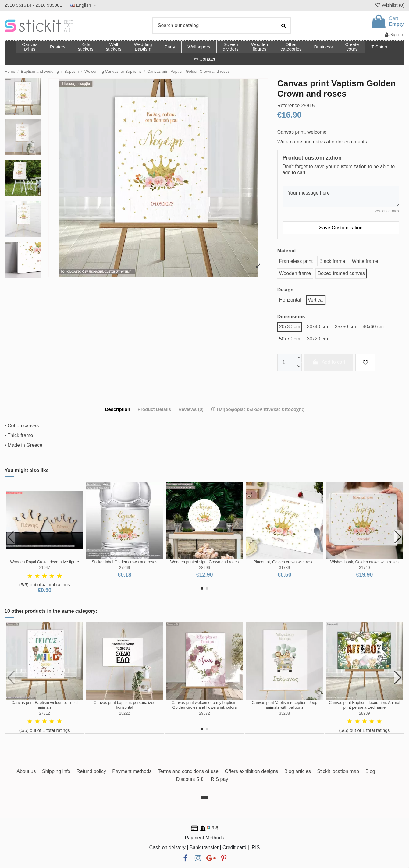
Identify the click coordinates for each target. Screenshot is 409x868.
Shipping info (56, 771)
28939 (364, 713)
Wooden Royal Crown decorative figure (44, 561)
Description (117, 409)
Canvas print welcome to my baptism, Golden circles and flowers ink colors (204, 705)
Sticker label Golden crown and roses (124, 561)
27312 (44, 713)
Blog (370, 771)
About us (26, 771)
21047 (44, 567)
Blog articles (297, 771)
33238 (284, 713)
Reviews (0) (191, 409)
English (84, 5)
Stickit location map (338, 771)
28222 (124, 713)
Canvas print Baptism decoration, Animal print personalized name (364, 705)
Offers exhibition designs (251, 771)
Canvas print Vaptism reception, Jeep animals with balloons (284, 705)
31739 (284, 567)
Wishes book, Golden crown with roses (364, 561)
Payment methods (131, 771)
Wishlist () (389, 5)
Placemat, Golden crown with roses (284, 561)
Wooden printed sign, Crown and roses (204, 561)
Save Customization (340, 227)
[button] (291, 47)
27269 (124, 567)
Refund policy (91, 771)
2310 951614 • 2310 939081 (33, 5)
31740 (364, 567)
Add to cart (328, 362)
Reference (288, 105)
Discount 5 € (189, 779)
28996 (204, 567)
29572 (204, 713)
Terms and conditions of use (188, 771)
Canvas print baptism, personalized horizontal (124, 705)
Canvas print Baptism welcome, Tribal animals (44, 705)
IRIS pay (218, 779)
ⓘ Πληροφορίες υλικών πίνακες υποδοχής (257, 409)
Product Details (154, 409)
